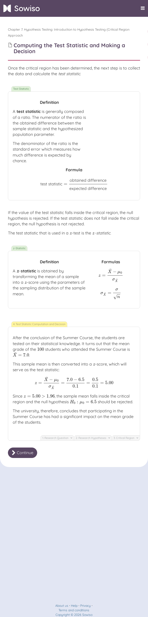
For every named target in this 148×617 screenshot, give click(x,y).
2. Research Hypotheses (93, 438)
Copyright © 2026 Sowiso (74, 615)
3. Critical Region (126, 438)
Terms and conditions (73, 610)
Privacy (85, 606)
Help (74, 606)
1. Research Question (57, 438)
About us (61, 606)
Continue (22, 452)
